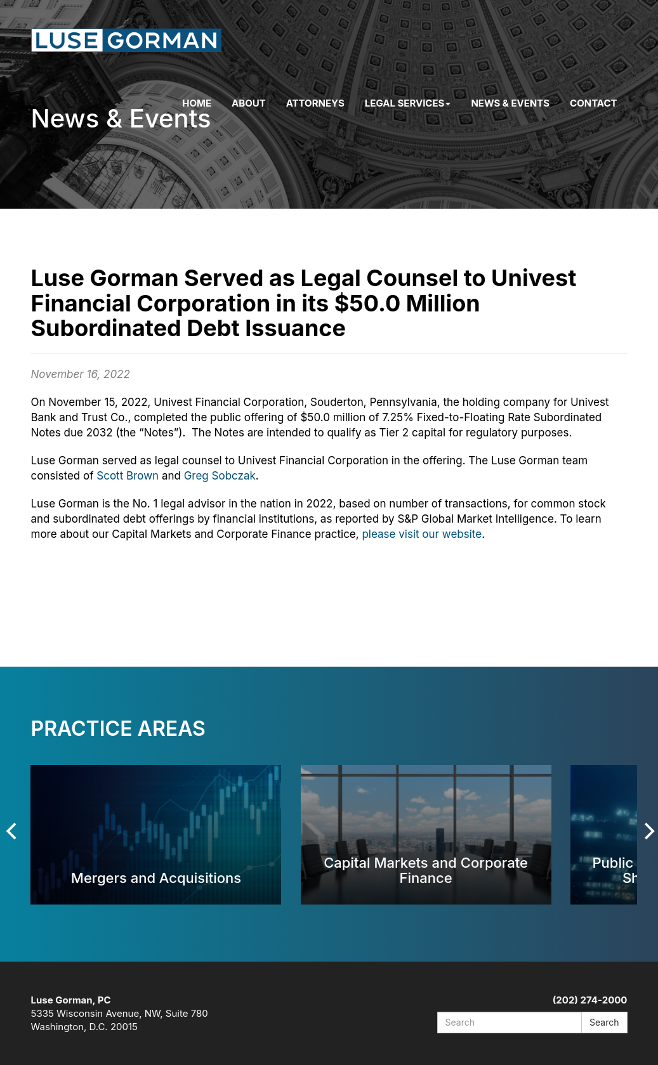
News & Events (510, 103)
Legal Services (408, 103)
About (249, 103)
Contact (593, 103)
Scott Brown (127, 475)
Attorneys (315, 103)
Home (196, 103)
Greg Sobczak (220, 475)
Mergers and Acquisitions (156, 877)
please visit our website (422, 534)
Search (604, 1022)
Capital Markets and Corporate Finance (426, 869)
